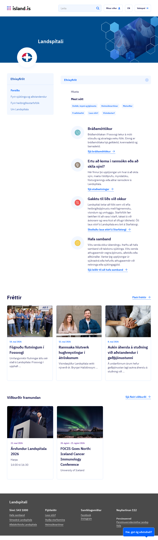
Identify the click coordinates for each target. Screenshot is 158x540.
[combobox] (79, 8)
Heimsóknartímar (54, 511)
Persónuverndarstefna (122, 532)
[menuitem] (30, 90)
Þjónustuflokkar (44, 531)
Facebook (86, 501)
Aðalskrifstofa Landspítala (23, 511)
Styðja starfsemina (55, 506)
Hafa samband (17, 501)
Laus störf (50, 501)
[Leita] (98, 8)
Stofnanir (105, 532)
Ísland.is (27, 531)
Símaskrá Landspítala (20, 506)
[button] (113, 8)
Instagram (86, 505)
